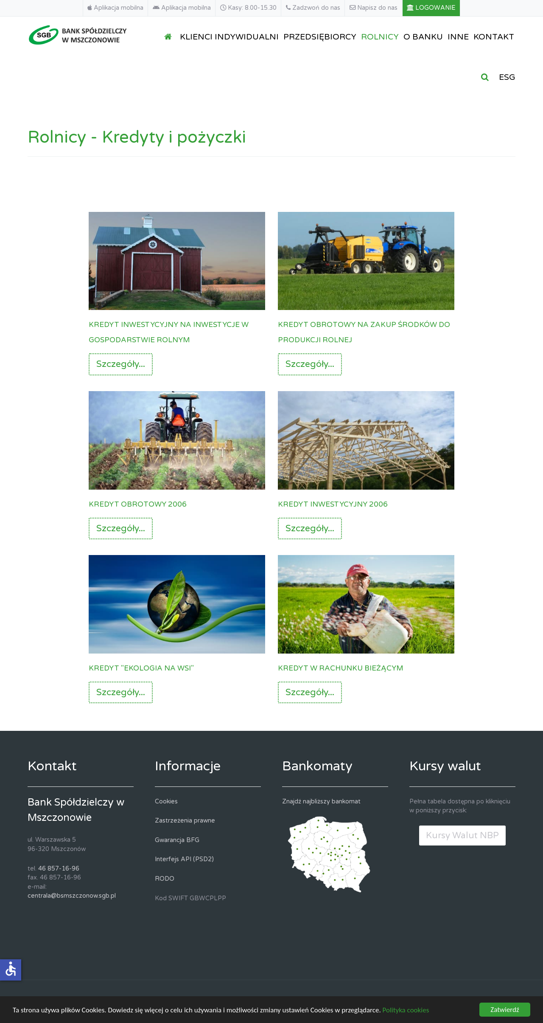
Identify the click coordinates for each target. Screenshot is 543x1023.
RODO (164, 878)
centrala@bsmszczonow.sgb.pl (72, 895)
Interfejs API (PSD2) (184, 859)
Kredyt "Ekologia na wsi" (141, 667)
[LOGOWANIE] (431, 8)
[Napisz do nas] (373, 8)
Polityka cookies (406, 1011)
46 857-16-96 (58, 868)
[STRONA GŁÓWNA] (169, 36)
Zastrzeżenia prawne (185, 820)
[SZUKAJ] (486, 76)
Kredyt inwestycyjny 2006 (333, 503)
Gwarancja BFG (177, 840)
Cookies (166, 801)
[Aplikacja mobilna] (115, 8)
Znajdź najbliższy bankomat (321, 801)
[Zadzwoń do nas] (313, 8)
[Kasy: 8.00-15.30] (248, 8)
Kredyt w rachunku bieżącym (340, 667)
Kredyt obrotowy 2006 (138, 503)
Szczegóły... (120, 364)
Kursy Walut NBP (462, 835)
